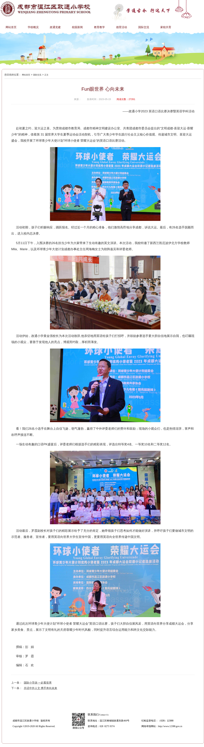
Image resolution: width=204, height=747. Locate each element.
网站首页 (11, 27)
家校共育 (165, 27)
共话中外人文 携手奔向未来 (40, 688)
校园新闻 (77, 27)
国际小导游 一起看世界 (38, 682)
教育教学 (99, 27)
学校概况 (33, 27)
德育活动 (121, 27)
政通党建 (55, 27)
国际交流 (143, 27)
